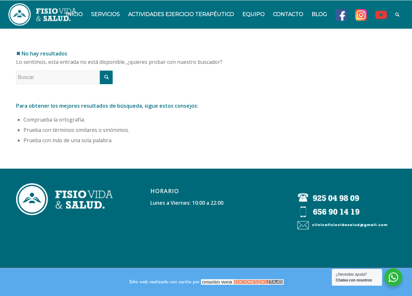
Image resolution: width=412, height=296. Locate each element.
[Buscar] (397, 14)
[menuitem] (74, 14)
